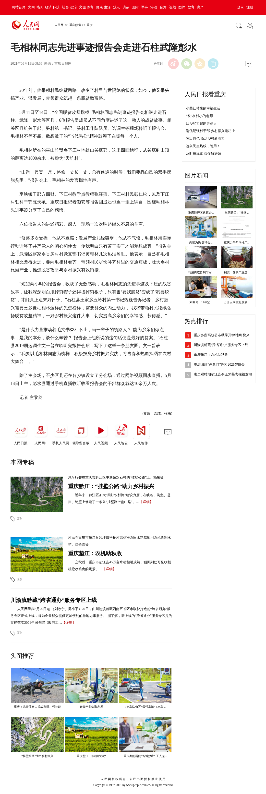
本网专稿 (22, 462)
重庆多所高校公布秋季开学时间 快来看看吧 (227, 335)
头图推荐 (22, 656)
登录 (240, 7)
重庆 (90, 25)
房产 (200, 7)
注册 (249, 7)
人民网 (59, 25)
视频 (172, 7)
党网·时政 (35, 7)
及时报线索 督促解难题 (203, 154)
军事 (144, 7)
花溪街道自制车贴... (201, 272)
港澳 (153, 7)
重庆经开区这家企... (201, 212)
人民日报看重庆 (205, 94)
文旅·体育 (86, 7)
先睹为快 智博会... (201, 242)
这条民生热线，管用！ (203, 146)
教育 (191, 7)
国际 (135, 7)
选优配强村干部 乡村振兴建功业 (210, 131)
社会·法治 (69, 7)
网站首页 (18, 7)
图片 (181, 7)
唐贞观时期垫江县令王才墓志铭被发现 (223, 374)
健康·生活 (103, 7)
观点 (116, 7)
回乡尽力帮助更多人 (201, 123)
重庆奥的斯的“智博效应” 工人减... (145, 756)
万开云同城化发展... (237, 302)
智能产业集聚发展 (91, 707)
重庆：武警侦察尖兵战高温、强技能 (37, 707)
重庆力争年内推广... (237, 242)
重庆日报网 (63, 63)
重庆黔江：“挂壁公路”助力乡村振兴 (111, 486)
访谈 (125, 7)
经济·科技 (52, 7)
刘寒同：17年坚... (201, 302)
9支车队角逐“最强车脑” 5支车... (145, 707)
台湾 (163, 7)
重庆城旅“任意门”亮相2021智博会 (219, 364)
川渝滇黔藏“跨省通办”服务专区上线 (54, 600)
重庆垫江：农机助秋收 (95, 553)
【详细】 (146, 502)
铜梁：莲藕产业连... (237, 272)
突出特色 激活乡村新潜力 (205, 138)
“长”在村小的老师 (199, 116)
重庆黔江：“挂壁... (237, 212)
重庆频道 (75, 25)
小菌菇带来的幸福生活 (203, 108)
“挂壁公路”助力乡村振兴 (38, 756)
